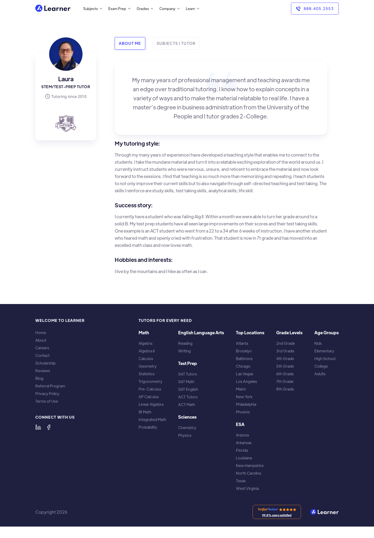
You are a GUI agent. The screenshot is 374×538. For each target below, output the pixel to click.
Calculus (146, 358)
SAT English (188, 389)
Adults (320, 373)
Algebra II (147, 351)
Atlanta (242, 343)
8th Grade (285, 389)
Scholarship (45, 363)
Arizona (242, 435)
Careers (42, 347)
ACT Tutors (188, 397)
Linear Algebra (151, 404)
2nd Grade (285, 343)
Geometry (148, 366)
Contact (42, 355)
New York (244, 396)
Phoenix (243, 412)
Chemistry (187, 427)
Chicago (243, 366)
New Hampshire (250, 465)
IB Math (145, 412)
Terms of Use (46, 401)
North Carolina (248, 473)
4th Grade (285, 358)
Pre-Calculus (150, 389)
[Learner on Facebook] (49, 427)
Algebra (145, 343)
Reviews (42, 370)
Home (40, 332)
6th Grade (285, 373)
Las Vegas (244, 373)
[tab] (130, 43)
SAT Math (186, 381)
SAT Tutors (187, 374)
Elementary (324, 351)
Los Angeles (246, 381)
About (40, 340)
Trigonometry (150, 381)
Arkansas (244, 442)
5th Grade (285, 366)
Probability (148, 427)
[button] (91, 9)
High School (324, 358)
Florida (242, 450)
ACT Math (186, 404)
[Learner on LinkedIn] (38, 427)
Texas (241, 480)
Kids (318, 343)
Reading (185, 343)
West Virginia (247, 488)
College (321, 366)
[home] (53, 8)
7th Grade (284, 381)
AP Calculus (149, 396)
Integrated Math (152, 419)
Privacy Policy (47, 393)
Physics (185, 435)
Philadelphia (246, 404)
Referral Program (50, 386)
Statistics (147, 373)
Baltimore (244, 358)
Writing (184, 351)
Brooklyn (244, 351)
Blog (39, 378)
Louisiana (244, 458)
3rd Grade (285, 351)
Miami (241, 389)
